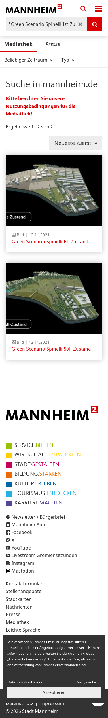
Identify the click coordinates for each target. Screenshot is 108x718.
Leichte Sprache (23, 630)
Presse (53, 44)
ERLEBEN (35, 484)
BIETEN (33, 445)
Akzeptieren (54, 692)
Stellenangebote (23, 591)
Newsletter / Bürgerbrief (38, 517)
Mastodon (23, 571)
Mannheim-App (28, 524)
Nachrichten (19, 607)
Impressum (51, 703)
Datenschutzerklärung (25, 682)
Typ (68, 60)
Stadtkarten (19, 599)
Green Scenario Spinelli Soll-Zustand (51, 349)
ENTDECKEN (45, 493)
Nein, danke (86, 682)
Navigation (98, 9)
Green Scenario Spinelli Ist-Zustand (50, 241)
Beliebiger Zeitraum (28, 60)
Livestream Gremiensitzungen (44, 555)
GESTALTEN (36, 465)
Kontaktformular (24, 583)
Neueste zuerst (75, 142)
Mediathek (18, 44)
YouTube (21, 548)
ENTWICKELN (47, 455)
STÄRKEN (38, 474)
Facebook (22, 532)
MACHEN (38, 503)
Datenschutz (19, 703)
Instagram (23, 563)
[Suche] (94, 24)
